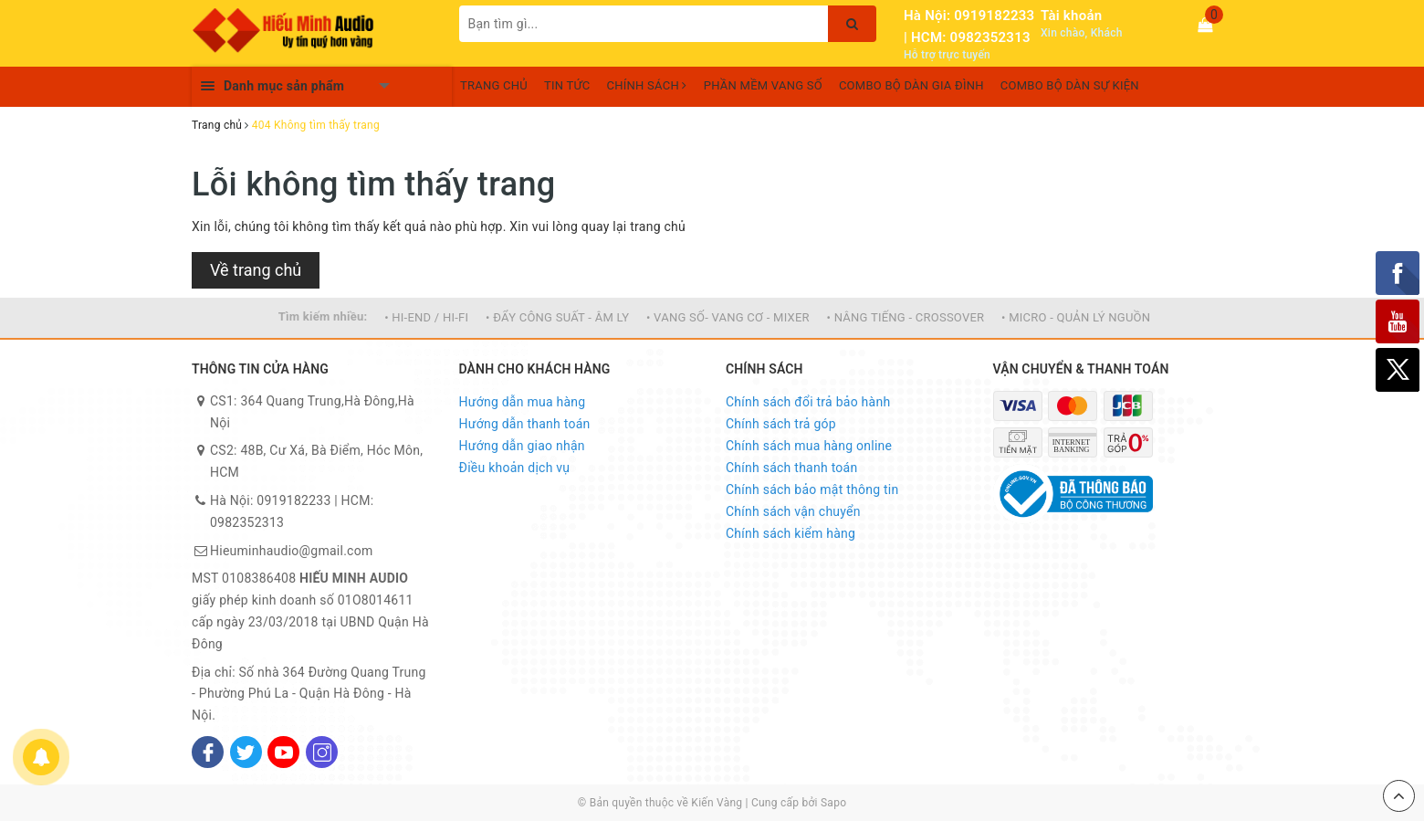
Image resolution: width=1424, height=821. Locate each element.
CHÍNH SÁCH (647, 85)
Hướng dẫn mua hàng (522, 402)
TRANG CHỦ (494, 85)
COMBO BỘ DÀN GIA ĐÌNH (911, 85)
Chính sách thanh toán (791, 467)
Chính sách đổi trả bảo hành (808, 402)
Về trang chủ (255, 269)
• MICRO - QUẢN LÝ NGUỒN (1075, 317)
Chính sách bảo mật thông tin (812, 489)
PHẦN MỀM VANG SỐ (763, 85)
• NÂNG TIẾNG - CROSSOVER (906, 317)
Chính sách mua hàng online (809, 445)
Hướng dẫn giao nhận (522, 445)
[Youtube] (283, 752)
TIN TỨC (567, 85)
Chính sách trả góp (781, 423)
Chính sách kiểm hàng (790, 533)
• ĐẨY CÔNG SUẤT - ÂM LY (557, 317)
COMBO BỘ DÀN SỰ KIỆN (1069, 85)
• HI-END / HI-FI (426, 317)
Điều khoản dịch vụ (515, 467)
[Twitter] (246, 752)
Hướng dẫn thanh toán (525, 423)
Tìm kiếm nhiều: (323, 316)
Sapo (833, 802)
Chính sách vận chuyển (793, 511)
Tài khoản (1071, 15)
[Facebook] (208, 752)
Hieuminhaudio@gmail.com (291, 550)
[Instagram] (322, 752)
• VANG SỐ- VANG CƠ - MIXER (728, 317)
